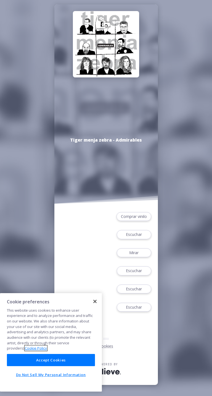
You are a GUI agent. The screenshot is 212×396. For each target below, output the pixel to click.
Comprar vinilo (134, 216)
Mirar (134, 253)
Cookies (106, 346)
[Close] (95, 301)
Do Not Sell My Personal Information (51, 374)
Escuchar (134, 234)
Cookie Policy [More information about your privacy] (36, 348)
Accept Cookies (51, 360)
